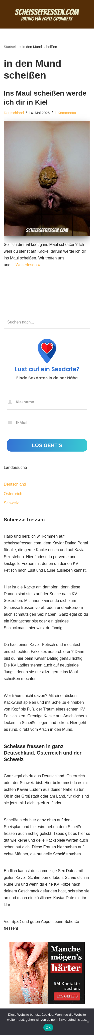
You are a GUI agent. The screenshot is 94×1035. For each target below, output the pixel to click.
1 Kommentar (65, 113)
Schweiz (11, 503)
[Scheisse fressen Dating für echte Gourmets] (47, 14)
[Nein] (87, 1021)
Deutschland (14, 113)
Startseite (11, 47)
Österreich (13, 494)
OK (48, 1027)
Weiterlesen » (28, 265)
